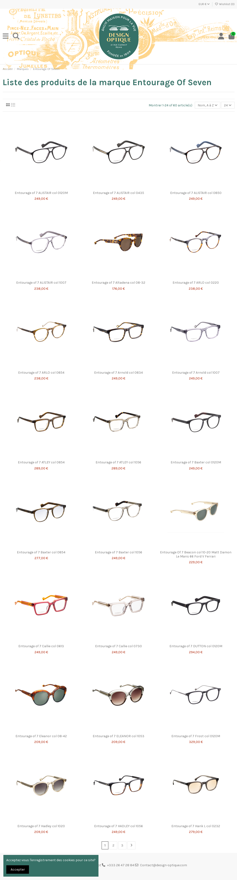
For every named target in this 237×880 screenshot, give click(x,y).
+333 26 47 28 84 (120, 865)
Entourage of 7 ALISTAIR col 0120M (41, 193)
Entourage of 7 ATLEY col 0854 (41, 462)
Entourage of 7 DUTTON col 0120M (195, 646)
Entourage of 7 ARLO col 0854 (41, 373)
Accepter (18, 869)
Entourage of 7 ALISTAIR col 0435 (118, 193)
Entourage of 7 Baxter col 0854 (41, 552)
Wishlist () (225, 4)
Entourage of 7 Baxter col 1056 (118, 552)
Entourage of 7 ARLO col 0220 (196, 283)
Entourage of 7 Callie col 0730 (118, 646)
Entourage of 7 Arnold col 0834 (118, 373)
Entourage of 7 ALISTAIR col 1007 (41, 283)
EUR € (204, 4)
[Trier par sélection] (207, 105)
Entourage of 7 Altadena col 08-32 (118, 283)
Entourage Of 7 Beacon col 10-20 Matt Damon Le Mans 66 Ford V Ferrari (195, 554)
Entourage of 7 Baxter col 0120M (196, 462)
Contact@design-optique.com (163, 865)
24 (227, 105)
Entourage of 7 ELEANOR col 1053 (118, 736)
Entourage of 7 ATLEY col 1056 (118, 462)
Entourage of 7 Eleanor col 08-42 (41, 736)
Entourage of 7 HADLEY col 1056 (118, 826)
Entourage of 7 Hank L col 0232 (195, 826)
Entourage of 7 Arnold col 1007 (196, 373)
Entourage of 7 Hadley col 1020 (41, 826)
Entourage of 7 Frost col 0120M (195, 736)
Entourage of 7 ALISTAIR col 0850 (196, 193)
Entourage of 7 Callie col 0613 (41, 646)
